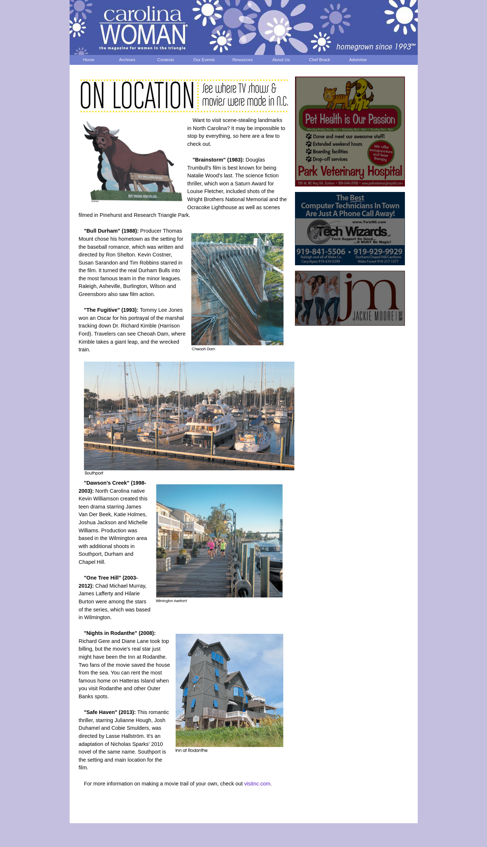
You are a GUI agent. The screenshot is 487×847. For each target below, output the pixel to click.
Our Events (204, 59)
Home (88, 59)
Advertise (358, 59)
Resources (242, 59)
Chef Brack (319, 59)
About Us (281, 59)
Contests (165, 59)
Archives (127, 59)
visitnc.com (257, 784)
